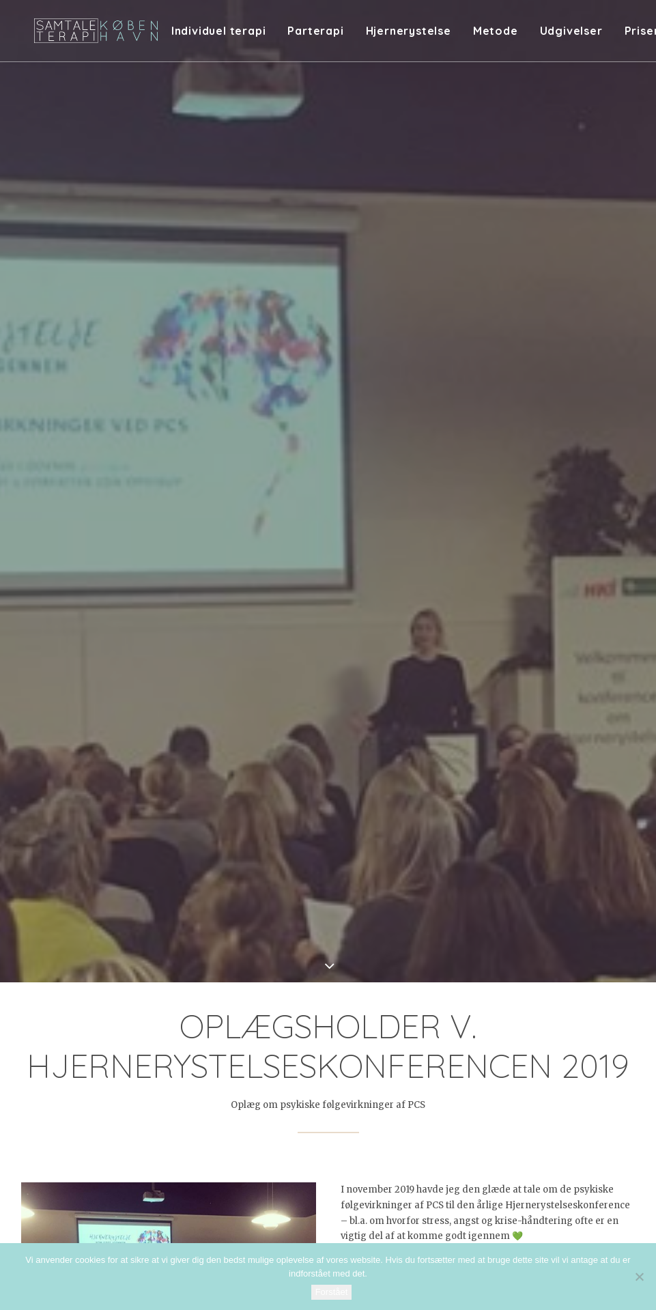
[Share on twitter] (275, 1123)
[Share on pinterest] (310, 1123)
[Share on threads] (293, 1123)
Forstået (331, 1292)
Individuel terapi (238, 35)
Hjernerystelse (428, 35)
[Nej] (639, 1276)
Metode (515, 35)
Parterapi (336, 35)
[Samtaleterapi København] (106, 35)
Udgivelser (591, 35)
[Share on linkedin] (328, 1123)
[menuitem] (243, 35)
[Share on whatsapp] (346, 1123)
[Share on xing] (381, 1123)
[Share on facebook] (257, 1123)
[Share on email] (399, 1123)
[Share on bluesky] (364, 1123)
